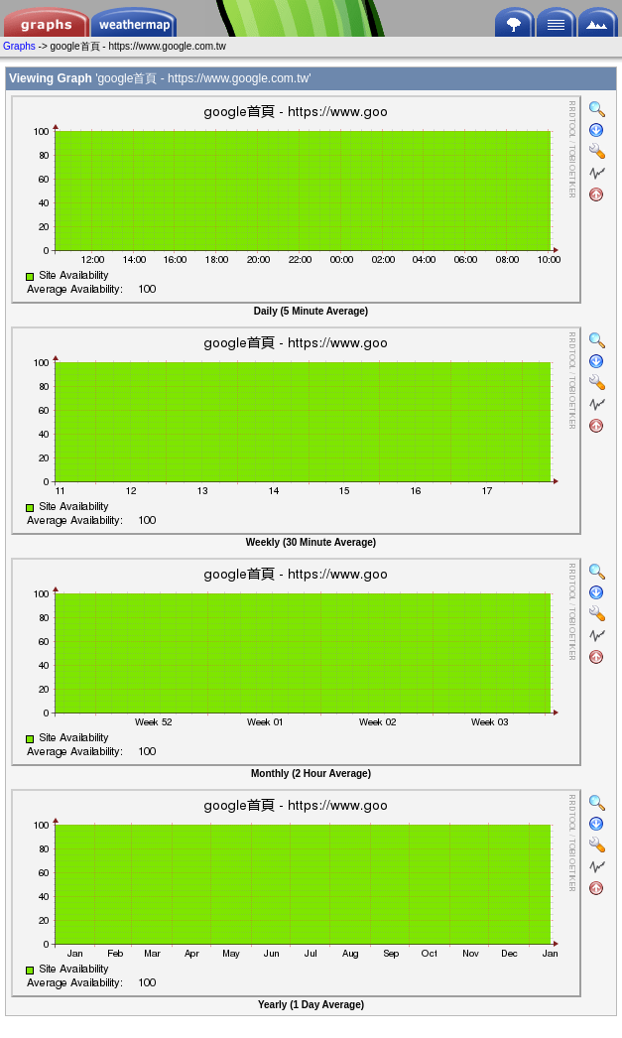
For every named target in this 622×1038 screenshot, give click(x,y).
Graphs (19, 46)
